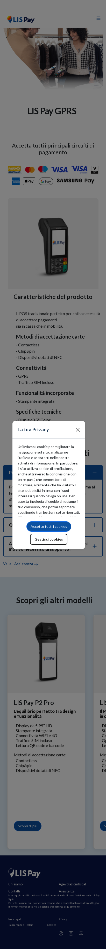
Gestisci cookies (48, 539)
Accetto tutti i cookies (49, 526)
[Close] (78, 430)
